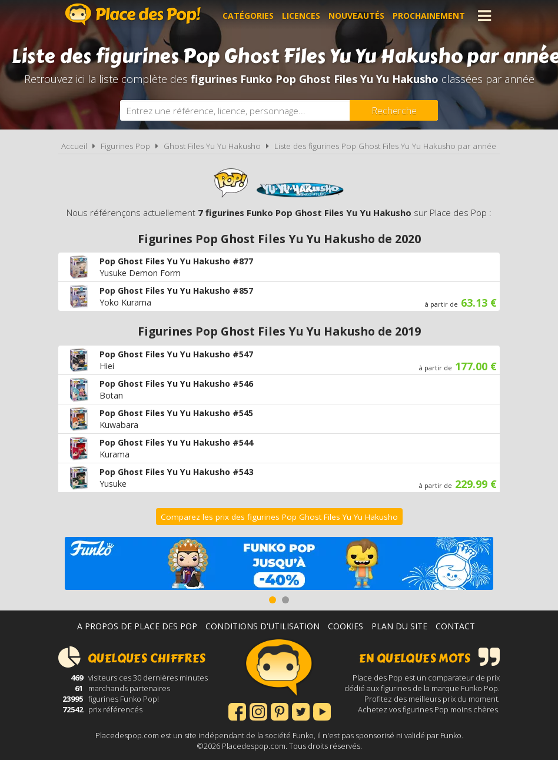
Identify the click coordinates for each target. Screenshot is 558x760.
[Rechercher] (394, 110)
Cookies (345, 626)
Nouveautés (356, 15)
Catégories (248, 15)
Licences (301, 15)
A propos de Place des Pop (137, 626)
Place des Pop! (133, 14)
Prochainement (429, 15)
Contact (455, 626)
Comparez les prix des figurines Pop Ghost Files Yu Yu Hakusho (279, 517)
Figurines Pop (125, 146)
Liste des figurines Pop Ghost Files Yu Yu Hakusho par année (385, 146)
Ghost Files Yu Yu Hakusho (212, 146)
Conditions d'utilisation (262, 626)
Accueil (74, 146)
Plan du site (399, 626)
